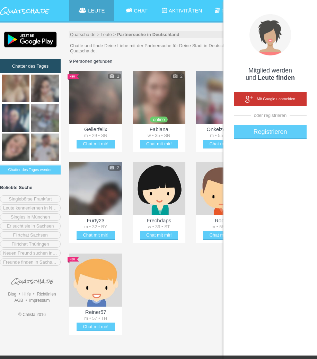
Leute (106, 34)
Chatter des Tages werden (30, 170)
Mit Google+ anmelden (270, 99)
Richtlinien (46, 294)
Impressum (39, 300)
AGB (18, 300)
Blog (12, 294)
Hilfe (27, 294)
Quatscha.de (83, 34)
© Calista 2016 (32, 314)
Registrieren (270, 131)
